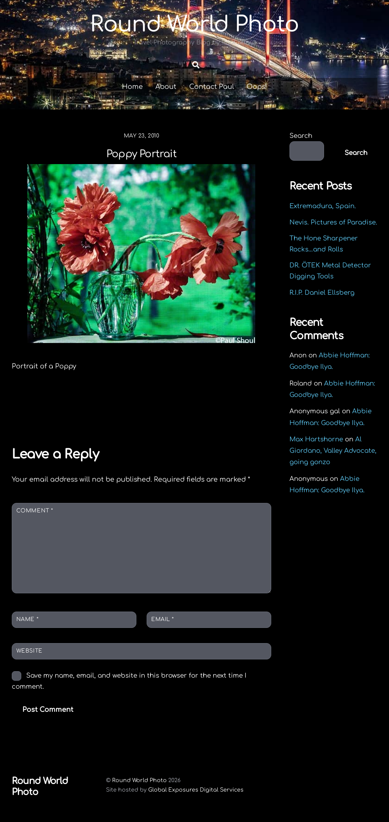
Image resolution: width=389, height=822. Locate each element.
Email (162, 622)
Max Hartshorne (316, 442)
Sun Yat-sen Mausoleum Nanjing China (74, 414)
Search (300, 138)
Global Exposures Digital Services (196, 792)
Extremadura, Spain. (322, 208)
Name (27, 622)
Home (132, 89)
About (165, 89)
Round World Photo (139, 783)
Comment (34, 513)
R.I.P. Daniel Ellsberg (321, 295)
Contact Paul (211, 89)
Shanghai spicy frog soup (206, 409)
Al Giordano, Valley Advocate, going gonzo (332, 453)
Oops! (257, 89)
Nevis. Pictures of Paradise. (333, 225)
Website (29, 653)
